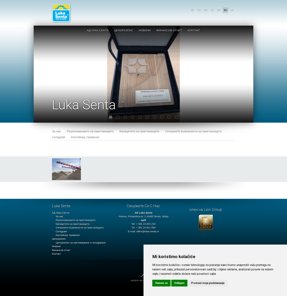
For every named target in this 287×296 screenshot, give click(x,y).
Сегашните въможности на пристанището (193, 131)
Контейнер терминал (85, 137)
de (205, 10)
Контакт (194, 30)
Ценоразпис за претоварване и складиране (81, 242)
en (199, 10)
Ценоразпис (123, 30)
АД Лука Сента (98, 30)
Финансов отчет (169, 30)
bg (225, 10)
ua (232, 10)
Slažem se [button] (161, 283)
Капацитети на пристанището (139, 131)
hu (212, 10)
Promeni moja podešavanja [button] (207, 283)
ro (219, 10)
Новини (145, 30)
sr (192, 10)
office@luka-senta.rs (147, 231)
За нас (56, 131)
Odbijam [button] (179, 283)
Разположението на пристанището (90, 131)
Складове (58, 137)
